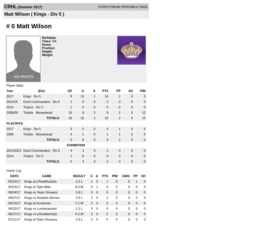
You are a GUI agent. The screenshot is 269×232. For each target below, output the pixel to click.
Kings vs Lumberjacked (40, 208)
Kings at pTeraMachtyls (40, 181)
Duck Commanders (37, 101)
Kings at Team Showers (40, 219)
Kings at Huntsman (37, 203)
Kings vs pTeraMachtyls (40, 214)
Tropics (28, 107)
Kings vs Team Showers (41, 192)
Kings (27, 96)
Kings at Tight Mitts (37, 187)
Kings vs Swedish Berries (41, 197)
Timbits (28, 112)
